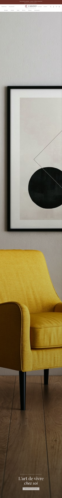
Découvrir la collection (31, 489)
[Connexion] (53, 6)
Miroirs (23, 10)
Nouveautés (11, 6)
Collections (4, 6)
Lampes (12, 10)
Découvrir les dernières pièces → (31, 2)
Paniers (30, 10)
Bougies (6, 10)
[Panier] (59, 6)
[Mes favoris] (56, 6)
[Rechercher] (50, 6)
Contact (45, 6)
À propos (40, 6)
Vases (18, 10)
